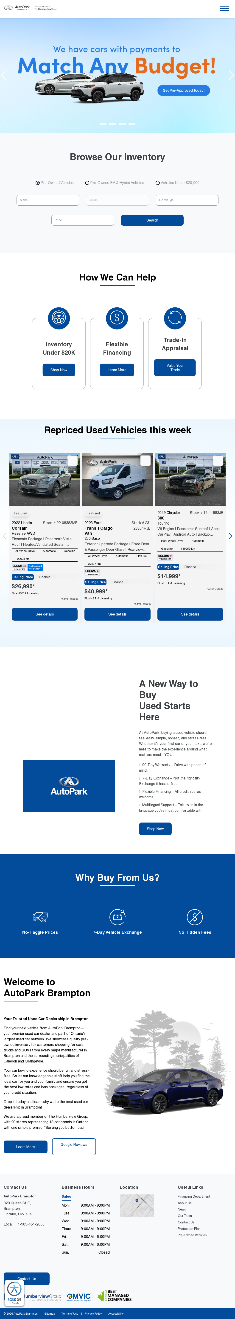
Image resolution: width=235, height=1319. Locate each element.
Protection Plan (189, 1229)
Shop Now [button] (58, 370)
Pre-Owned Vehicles (192, 1235)
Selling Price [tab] (22, 577)
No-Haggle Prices (40, 932)
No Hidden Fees (195, 932)
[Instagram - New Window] (15, 1265)
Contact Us (186, 1222)
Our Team (185, 1216)
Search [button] (152, 220)
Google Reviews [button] (74, 1146)
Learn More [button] (117, 370)
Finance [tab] (44, 577)
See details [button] (45, 614)
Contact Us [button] (26, 1279)
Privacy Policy (93, 1313)
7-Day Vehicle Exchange (117, 932)
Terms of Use (70, 1313)
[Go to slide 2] (112, 124)
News (182, 1209)
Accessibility (115, 1313)
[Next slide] (231, 75)
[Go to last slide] (3, 75)
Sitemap (50, 1313)
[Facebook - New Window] (7, 1265)
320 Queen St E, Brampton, (21, 1209)
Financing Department (194, 1196)
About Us (185, 1203)
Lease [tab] (66, 577)
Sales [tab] (66, 1196)
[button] (225, 8)
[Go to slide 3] (122, 124)
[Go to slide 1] (103, 124)
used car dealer (37, 1033)
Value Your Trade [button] (175, 367)
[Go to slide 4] (132, 124)
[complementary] (14, 1293)
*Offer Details (69, 599)
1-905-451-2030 (31, 1224)
